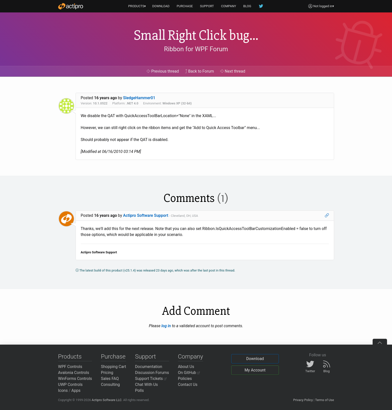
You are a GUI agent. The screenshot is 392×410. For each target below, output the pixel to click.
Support (145, 356)
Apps (76, 390)
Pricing (107, 372)
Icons (63, 390)
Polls (139, 390)
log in (166, 325)
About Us (186, 366)
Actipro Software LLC (107, 400)
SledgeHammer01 (139, 97)
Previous (163, 71)
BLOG (247, 6)
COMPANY (228, 6)
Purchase (113, 356)
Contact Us (188, 384)
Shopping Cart (113, 366)
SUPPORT (207, 6)
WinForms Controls (75, 378)
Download (255, 358)
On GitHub (189, 372)
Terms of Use (324, 400)
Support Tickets (151, 378)
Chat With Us (146, 384)
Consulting (110, 384)
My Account (255, 370)
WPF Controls (70, 366)
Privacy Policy (303, 400)
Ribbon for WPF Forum (196, 49)
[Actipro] (70, 6)
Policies (185, 378)
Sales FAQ (110, 378)
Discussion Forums (152, 372)
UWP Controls (70, 384)
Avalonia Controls (73, 372)
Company (190, 356)
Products (70, 356)
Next (232, 71)
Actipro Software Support (145, 215)
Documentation (148, 366)
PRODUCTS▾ (137, 6)
